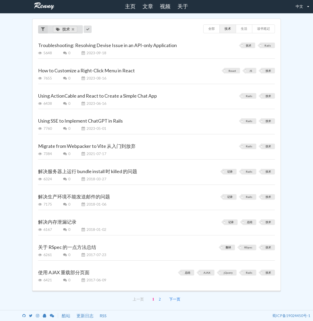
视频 (165, 6)
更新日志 (85, 315)
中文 (298, 6)
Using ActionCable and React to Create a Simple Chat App (97, 96)
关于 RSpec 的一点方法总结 (67, 247)
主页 (130, 6)
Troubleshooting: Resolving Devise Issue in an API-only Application (107, 45)
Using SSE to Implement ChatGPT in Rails (80, 121)
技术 (65, 29)
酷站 (66, 315)
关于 (182, 6)
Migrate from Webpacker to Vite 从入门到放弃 (87, 146)
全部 (211, 29)
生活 (244, 29)
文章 (148, 6)
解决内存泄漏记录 (57, 222)
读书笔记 (263, 29)
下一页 (174, 299)
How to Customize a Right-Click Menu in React (86, 70)
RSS (103, 315)
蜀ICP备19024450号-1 (291, 315)
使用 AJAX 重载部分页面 (64, 272)
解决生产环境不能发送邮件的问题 (74, 196)
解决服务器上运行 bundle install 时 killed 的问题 (87, 171)
